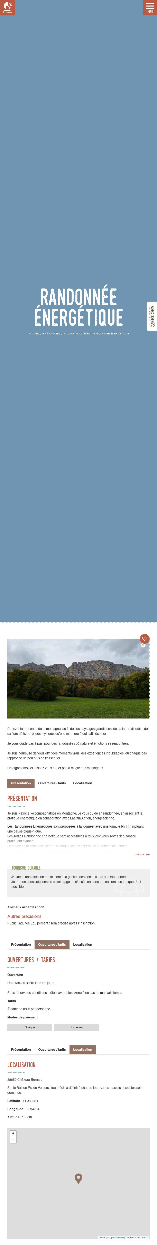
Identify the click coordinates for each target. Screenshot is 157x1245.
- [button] (13, 1140)
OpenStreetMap (117, 1237)
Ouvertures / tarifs (52, 783)
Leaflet (102, 1237)
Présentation (21, 945)
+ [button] (13, 1134)
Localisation (82, 783)
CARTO (144, 1237)
